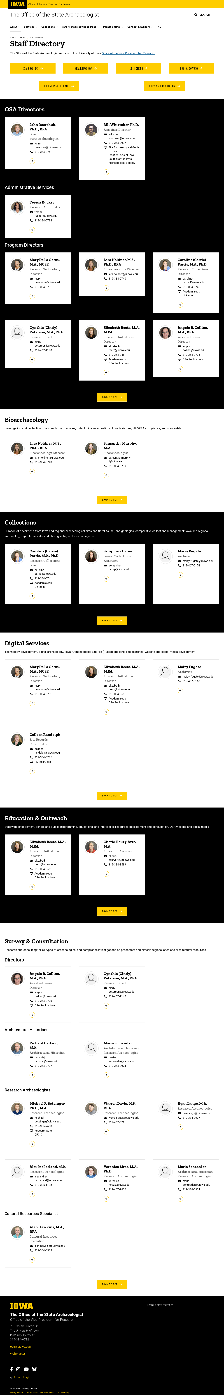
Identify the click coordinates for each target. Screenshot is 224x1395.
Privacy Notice (16, 1392)
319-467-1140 (43, 350)
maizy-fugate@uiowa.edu (198, 560)
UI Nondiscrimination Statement (40, 1392)
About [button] (13, 26)
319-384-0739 (117, 466)
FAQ (158, 26)
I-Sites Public (43, 761)
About (23, 37)
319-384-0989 (43, 1250)
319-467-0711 (117, 1122)
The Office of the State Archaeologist (54, 14)
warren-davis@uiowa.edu (124, 1117)
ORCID (38, 1134)
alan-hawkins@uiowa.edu (50, 1245)
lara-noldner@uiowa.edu (123, 274)
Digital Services (191, 68)
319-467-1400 (117, 1189)
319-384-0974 (117, 1065)
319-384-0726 (191, 354)
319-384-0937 (117, 143)
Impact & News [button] (112, 26)
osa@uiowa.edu (20, 1346)
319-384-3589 (117, 864)
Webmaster (17, 1353)
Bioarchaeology (86, 68)
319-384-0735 (43, 757)
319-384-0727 (43, 1065)
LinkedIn (188, 295)
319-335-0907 (191, 1117)
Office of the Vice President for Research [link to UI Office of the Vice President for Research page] (128, 53)
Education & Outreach (59, 86)
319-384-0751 (43, 152)
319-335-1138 (43, 1184)
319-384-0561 (117, 354)
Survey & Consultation (164, 86)
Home (13, 37)
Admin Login (22, 1377)
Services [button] (29, 26)
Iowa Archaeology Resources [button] (79, 26)
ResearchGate (43, 1130)
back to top (112, 397)
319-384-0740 (117, 278)
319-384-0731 (43, 287)
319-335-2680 (43, 1126)
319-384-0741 (191, 287)
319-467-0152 (191, 565)
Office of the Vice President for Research (50, 4)
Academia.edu (191, 291)
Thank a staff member (160, 1304)
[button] (202, 15)
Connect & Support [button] (138, 26)
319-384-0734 (43, 220)
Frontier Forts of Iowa (122, 155)
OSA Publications (119, 363)
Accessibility (63, 1392)
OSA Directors (33, 68)
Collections (138, 68)
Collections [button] (48, 26)
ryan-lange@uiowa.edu (196, 1113)
